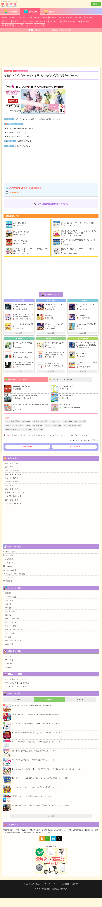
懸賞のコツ (52, 11)
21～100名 (8, 660)
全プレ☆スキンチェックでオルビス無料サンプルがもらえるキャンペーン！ (36, 724)
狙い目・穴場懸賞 (7, 25)
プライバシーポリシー (51, 884)
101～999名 (8, 663)
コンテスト (29, 25)
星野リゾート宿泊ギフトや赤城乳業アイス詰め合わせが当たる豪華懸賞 (35, 714)
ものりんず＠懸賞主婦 (91, 440)
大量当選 (44, 17)
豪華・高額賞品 (34, 17)
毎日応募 (12, 17)
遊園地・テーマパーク (12, 619)
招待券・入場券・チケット (13, 429)
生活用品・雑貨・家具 (12, 496)
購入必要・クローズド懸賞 (14, 574)
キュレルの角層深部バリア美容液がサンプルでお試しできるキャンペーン (35, 742)
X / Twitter (72, 21)
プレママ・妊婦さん (11, 626)
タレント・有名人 (38, 429)
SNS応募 (7, 608)
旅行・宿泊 (8, 467)
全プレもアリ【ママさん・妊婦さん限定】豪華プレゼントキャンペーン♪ (35, 751)
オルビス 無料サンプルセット (14, 679)
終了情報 (75, 884)
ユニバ (31, 21)
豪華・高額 (8, 600)
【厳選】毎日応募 (28, 446)
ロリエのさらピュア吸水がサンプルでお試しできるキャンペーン (33, 760)
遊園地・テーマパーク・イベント (14, 425)
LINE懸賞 (7, 566)
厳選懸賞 (4, 17)
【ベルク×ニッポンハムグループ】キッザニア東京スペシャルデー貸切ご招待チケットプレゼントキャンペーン (48, 769)
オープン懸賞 (9, 552)
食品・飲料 (8, 485)
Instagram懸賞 (9, 570)
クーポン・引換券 (10, 482)
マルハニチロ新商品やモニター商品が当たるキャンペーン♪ (31, 705)
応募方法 (38, 30)
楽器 (79, 425)
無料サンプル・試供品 (65, 17)
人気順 (69, 30)
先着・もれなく (54, 21)
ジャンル (46, 30)
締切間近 (15, 21)
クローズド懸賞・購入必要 (13, 421)
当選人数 (55, 30)
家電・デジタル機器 (11, 471)
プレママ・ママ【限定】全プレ (15, 686)
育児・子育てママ (10, 622)
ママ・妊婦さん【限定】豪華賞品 (16, 683)
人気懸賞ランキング (52, 294)
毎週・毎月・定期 (41, 21)
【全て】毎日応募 (74, 446)
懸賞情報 (30, 11)
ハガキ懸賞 (52, 17)
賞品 (62, 30)
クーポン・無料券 (26, 429)
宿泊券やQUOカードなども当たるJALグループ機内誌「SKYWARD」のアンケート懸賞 (40, 805)
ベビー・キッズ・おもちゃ (13, 492)
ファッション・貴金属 (12, 503)
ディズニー (23, 21)
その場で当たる (22, 17)
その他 (6, 507)
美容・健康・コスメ (11, 489)
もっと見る (19, 333)
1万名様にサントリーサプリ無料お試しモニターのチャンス (31, 796)
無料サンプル (9, 611)
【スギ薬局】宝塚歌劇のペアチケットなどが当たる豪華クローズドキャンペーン (38, 733)
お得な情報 (88, 17)
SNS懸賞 (64, 21)
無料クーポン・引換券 (80, 421)
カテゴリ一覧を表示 (96, 3)
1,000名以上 (8, 667)
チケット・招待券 (67, 421)
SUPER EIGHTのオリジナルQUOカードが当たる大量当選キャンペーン (35, 787)
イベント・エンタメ (55, 421)
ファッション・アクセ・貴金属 (53, 425)
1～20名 (7, 656)
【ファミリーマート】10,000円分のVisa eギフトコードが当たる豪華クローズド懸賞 (39, 778)
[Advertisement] (51, 50)
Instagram (86, 21)
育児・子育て (79, 17)
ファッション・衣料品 (70, 425)
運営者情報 (65, 884)
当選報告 (10, 11)
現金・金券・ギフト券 (12, 474)
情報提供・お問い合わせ (32, 884)
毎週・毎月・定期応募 (12, 640)
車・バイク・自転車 (11, 463)
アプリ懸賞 (44, 421)
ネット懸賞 (36, 421)
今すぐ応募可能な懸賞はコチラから (52, 204)
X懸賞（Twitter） (10, 563)
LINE (79, 21)
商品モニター (6, 21)
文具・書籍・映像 (37, 425)
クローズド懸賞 (40, 25)
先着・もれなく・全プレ (13, 629)
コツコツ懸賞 (19, 25)
